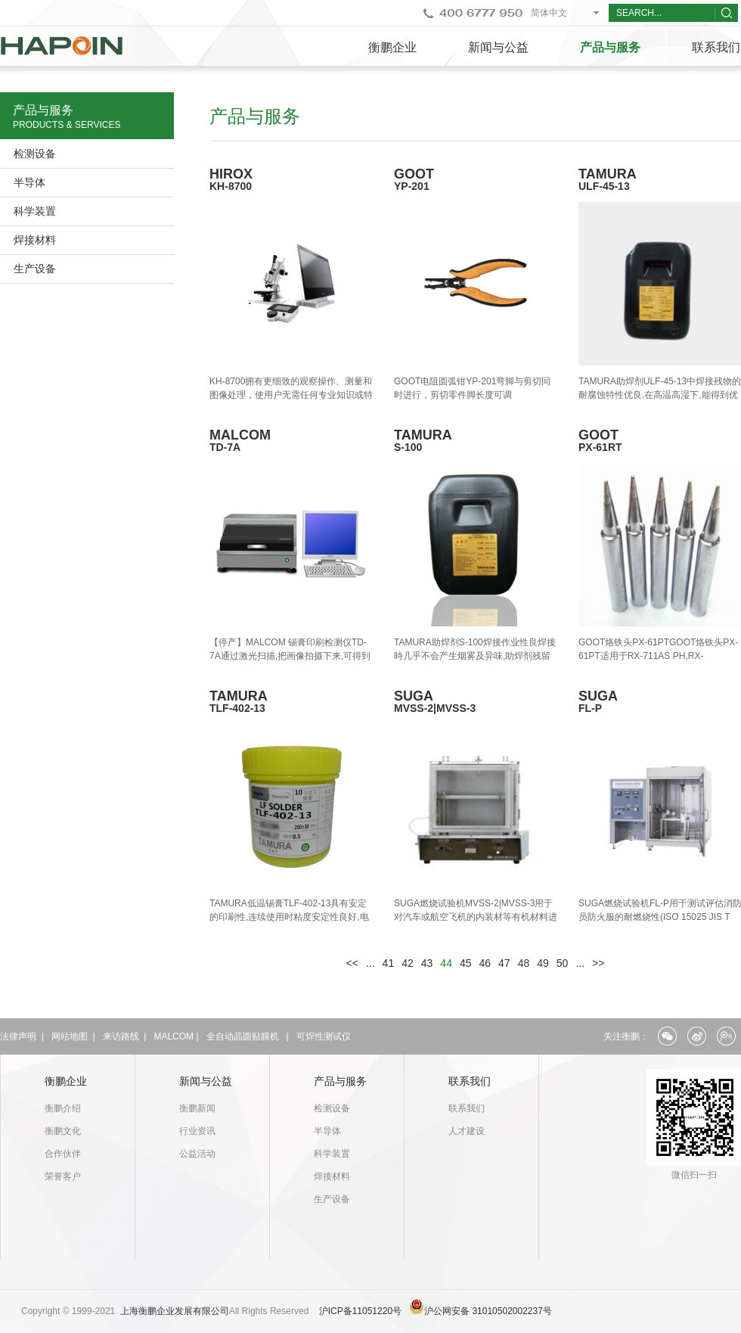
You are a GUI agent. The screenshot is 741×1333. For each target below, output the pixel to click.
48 (524, 963)
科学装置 (35, 211)
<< (352, 963)
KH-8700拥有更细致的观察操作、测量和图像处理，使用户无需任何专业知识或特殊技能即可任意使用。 (291, 395)
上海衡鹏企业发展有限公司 (174, 1311)
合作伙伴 (63, 1153)
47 (504, 963)
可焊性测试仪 (323, 1036)
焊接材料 (35, 240)
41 (389, 963)
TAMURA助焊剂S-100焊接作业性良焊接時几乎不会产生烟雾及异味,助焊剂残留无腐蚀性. (475, 656)
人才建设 (466, 1131)
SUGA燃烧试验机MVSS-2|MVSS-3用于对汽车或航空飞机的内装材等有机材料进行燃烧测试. (475, 917)
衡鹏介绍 (63, 1108)
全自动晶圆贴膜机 (242, 1036)
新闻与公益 (498, 47)
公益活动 (197, 1153)
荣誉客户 (63, 1176)
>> (598, 963)
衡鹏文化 (63, 1131)
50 (563, 963)
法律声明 (18, 1036)
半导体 (29, 182)
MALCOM (173, 1036)
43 (427, 963)
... (370, 963)
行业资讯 (197, 1131)
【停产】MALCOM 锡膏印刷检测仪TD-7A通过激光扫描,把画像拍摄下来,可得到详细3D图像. (289, 656)
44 (446, 963)
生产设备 (35, 269)
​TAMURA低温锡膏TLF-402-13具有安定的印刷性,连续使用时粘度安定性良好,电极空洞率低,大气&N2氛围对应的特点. (289, 917)
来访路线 (121, 1036)
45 (466, 963)
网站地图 (69, 1036)
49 (543, 963)
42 (408, 963)
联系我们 (469, 1081)
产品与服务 (610, 47)
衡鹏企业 (392, 47)
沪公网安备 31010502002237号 (488, 1311)
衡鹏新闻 (197, 1108)
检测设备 (35, 154)
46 (485, 963)
